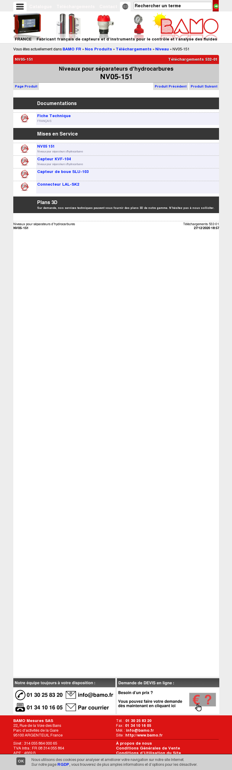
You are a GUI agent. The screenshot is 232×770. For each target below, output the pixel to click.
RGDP (63, 764)
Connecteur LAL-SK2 (58, 184)
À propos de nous (134, 743)
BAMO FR (72, 49)
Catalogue (40, 6)
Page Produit (26, 86)
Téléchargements (75, 6)
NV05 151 (46, 146)
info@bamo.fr (140, 730)
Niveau (162, 49)
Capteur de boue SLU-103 (63, 171)
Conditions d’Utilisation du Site (148, 753)
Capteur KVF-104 (54, 159)
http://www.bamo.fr (144, 735)
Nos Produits (98, 49)
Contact (108, 6)
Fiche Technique (54, 115)
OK (21, 761)
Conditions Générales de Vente (148, 748)
